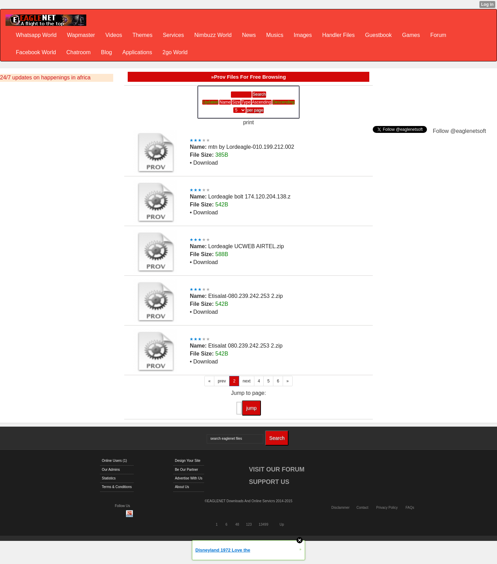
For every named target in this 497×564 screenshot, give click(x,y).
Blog (106, 52)
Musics (274, 35)
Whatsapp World (36, 35)
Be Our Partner (186, 469)
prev (222, 381)
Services (173, 35)
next (247, 381)
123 (249, 524)
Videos (113, 35)
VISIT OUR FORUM (276, 469)
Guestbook (378, 35)
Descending (283, 102)
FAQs (410, 507)
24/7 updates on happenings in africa (45, 77)
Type (246, 102)
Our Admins (111, 469)
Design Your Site (188, 461)
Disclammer (340, 507)
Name (225, 102)
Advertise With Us (188, 478)
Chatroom (78, 52)
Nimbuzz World (213, 35)
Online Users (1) (114, 461)
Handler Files (338, 35)
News (249, 35)
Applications (137, 52)
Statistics (109, 478)
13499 (263, 524)
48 (237, 524)
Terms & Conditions (117, 487)
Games (411, 35)
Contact (362, 507)
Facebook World (36, 52)
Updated (210, 102)
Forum (438, 35)
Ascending (261, 102)
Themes (143, 35)
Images (303, 35)
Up (282, 524)
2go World (175, 52)
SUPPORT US (269, 481)
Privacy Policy (387, 507)
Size (236, 102)
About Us (182, 487)
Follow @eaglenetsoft (459, 131)
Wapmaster (81, 35)
